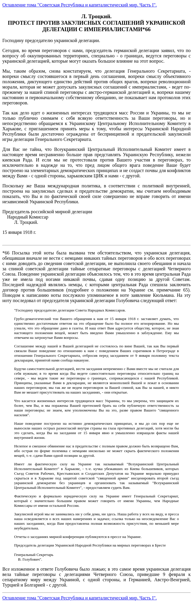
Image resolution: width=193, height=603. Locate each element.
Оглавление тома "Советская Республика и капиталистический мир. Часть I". (79, 4)
